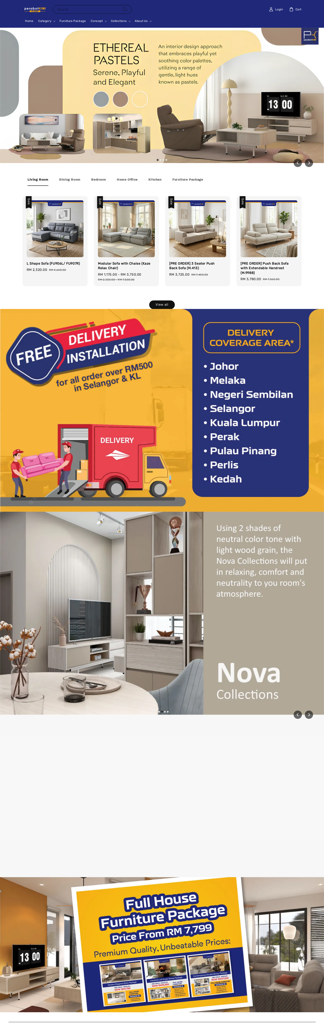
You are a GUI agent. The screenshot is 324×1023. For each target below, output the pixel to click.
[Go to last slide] (298, 163)
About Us (141, 21)
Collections (119, 21)
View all (162, 304)
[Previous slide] (298, 715)
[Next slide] (309, 163)
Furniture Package (73, 21)
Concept (97, 21)
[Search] (125, 9)
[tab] (158, 160)
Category (44, 21)
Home (29, 21)
